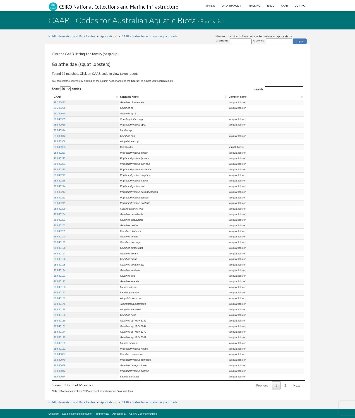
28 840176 (59, 303)
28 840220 (59, 169)
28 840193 (59, 275)
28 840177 (59, 298)
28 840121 (59, 348)
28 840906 (59, 141)
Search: (278, 89)
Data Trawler (231, 5)
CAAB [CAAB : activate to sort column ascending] (57, 96)
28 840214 (59, 186)
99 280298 (59, 107)
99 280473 (59, 102)
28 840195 (59, 264)
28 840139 (59, 343)
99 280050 (59, 113)
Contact (301, 5)
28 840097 (59, 354)
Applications (108, 36)
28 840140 (59, 337)
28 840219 (59, 175)
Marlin (210, 5)
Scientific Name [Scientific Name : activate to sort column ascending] (107, 96)
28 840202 (59, 225)
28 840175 (59, 309)
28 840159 (59, 320)
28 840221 (59, 163)
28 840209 (59, 208)
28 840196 (59, 259)
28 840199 (59, 242)
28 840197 (59, 253)
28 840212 (59, 197)
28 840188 (59, 287)
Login (299, 41)
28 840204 (59, 214)
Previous (262, 385)
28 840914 (59, 130)
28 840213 (59, 192)
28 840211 (59, 203)
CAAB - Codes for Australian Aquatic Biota (150, 36)
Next (296, 385)
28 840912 (59, 136)
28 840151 (59, 326)
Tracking (253, 5)
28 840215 (59, 180)
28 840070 (59, 359)
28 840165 (59, 315)
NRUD (270, 5)
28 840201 (59, 231)
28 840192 (59, 281)
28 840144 (59, 331)
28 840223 (59, 152)
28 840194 (59, 270)
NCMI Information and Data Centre (71, 36)
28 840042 (59, 371)
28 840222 (59, 158)
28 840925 (59, 119)
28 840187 (59, 292)
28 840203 (59, 219)
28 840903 (59, 147)
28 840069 (59, 365)
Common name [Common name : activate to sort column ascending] (233, 96)
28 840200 (59, 236)
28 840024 (59, 376)
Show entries (66, 88)
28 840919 (59, 124)
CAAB (284, 5)
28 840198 (59, 247)
